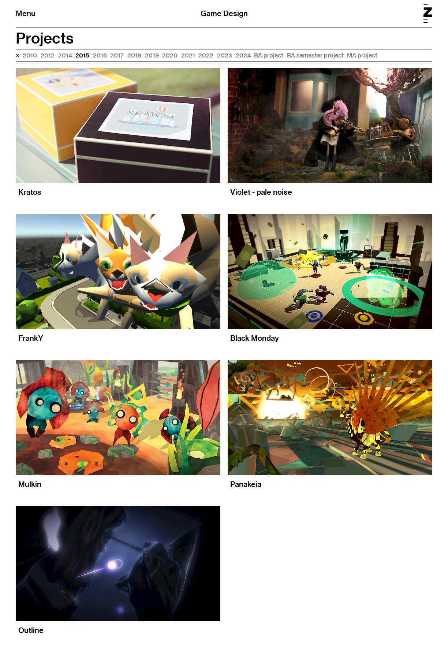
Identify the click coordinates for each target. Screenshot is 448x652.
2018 (134, 55)
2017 (117, 55)
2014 (65, 55)
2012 (48, 55)
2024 (243, 55)
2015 (82, 55)
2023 (224, 55)
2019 (152, 55)
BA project (268, 55)
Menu (26, 13)
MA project (362, 55)
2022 (205, 55)
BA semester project (315, 55)
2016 (100, 55)
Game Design (224, 13)
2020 (170, 55)
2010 (30, 55)
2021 (188, 55)
